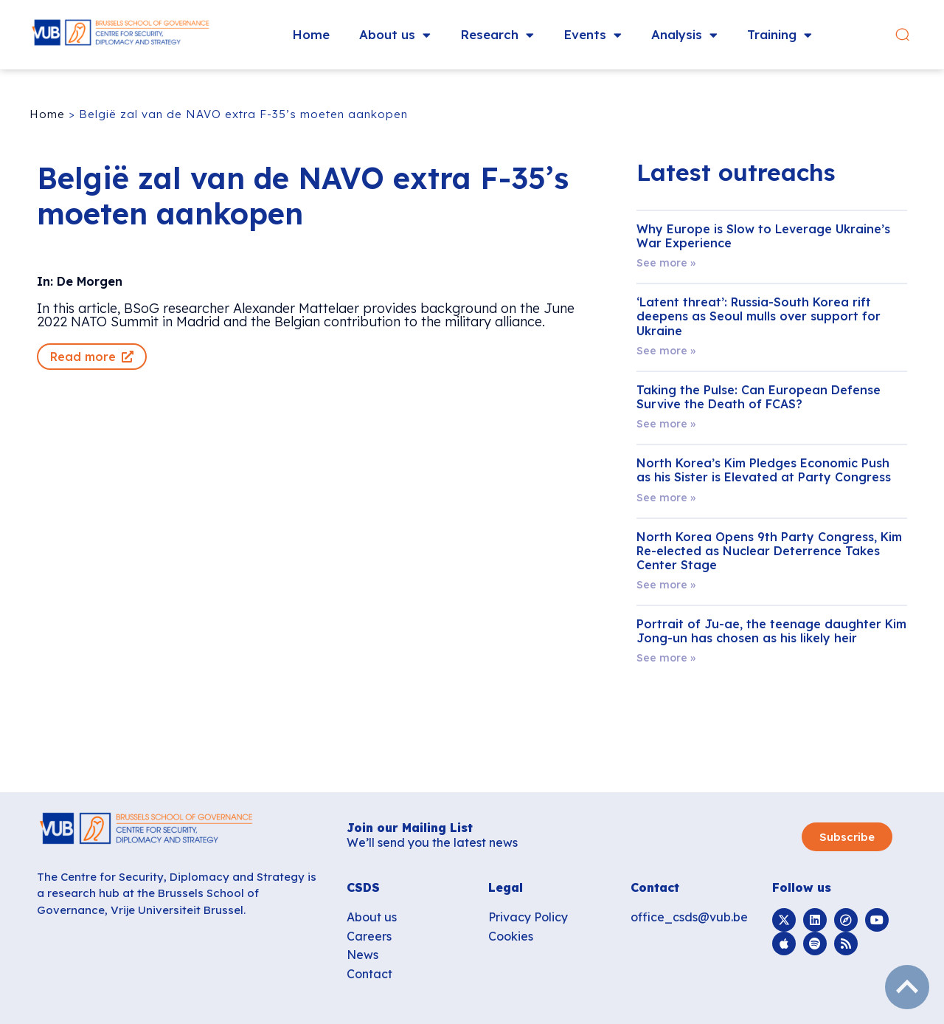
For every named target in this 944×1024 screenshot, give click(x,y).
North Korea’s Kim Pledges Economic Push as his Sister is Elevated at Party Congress (763, 470)
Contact (369, 973)
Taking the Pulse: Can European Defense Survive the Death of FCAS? (758, 396)
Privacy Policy (528, 917)
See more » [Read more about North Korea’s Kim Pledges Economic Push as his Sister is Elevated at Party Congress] (665, 497)
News (362, 954)
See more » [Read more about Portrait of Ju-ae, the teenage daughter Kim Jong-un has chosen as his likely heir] (665, 657)
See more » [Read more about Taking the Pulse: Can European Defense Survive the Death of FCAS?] (665, 423)
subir (907, 987)
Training (779, 35)
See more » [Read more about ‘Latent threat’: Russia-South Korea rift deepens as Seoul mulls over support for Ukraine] (665, 350)
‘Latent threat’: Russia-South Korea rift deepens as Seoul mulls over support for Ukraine (758, 316)
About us (395, 35)
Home (311, 34)
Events (592, 35)
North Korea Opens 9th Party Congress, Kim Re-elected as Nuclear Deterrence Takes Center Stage (769, 550)
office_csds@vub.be (689, 917)
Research (497, 35)
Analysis (684, 35)
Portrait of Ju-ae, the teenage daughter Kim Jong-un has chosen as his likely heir (771, 630)
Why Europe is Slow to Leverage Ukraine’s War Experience (763, 235)
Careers (369, 936)
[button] (902, 35)
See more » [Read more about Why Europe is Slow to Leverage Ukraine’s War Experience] (665, 262)
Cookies (510, 936)
